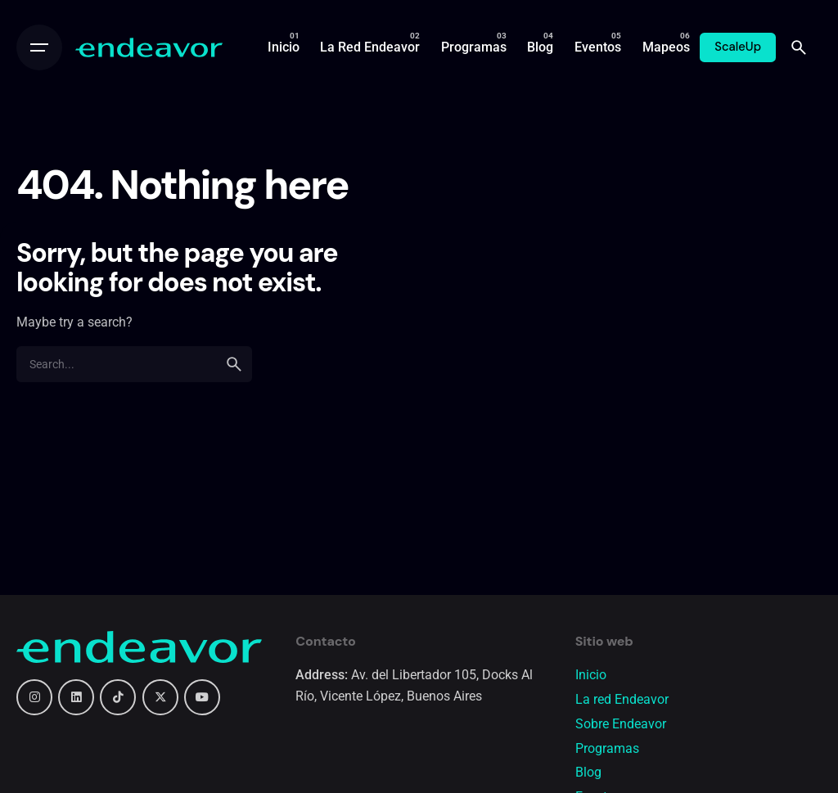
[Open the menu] (39, 47)
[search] (234, 364)
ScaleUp (737, 46)
